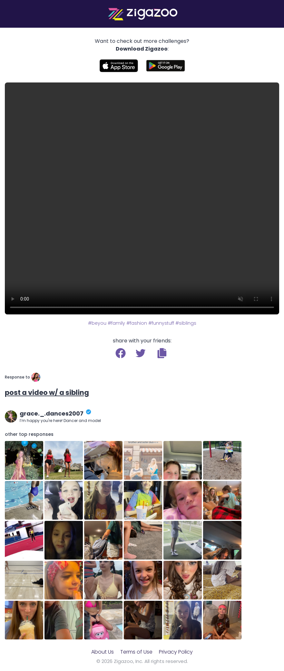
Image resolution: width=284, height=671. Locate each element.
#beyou (97, 323)
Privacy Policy (176, 652)
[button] (162, 353)
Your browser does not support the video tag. (142, 198)
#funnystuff (161, 323)
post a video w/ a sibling (47, 392)
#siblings (185, 323)
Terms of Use (136, 652)
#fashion (136, 323)
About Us (102, 652)
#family (116, 323)
